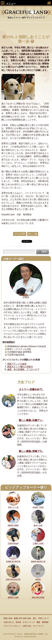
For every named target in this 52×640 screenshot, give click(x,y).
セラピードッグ (29, 622)
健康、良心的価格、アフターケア (23, 369)
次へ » (31, 234)
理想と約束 (7, 618)
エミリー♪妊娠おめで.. (31, 389)
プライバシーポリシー (12, 626)
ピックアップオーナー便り (26, 487)
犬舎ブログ (26, 382)
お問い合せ (27, 626)
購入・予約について (41, 618)
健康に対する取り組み (22, 618)
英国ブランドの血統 (17, 364)
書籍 (38, 622)
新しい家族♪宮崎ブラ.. (31, 451)
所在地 (18, 622)
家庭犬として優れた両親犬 (20, 366)
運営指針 (45, 622)
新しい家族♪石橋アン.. (31, 420)
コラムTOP (19, 234)
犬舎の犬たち (8, 622)
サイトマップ (38, 626)
